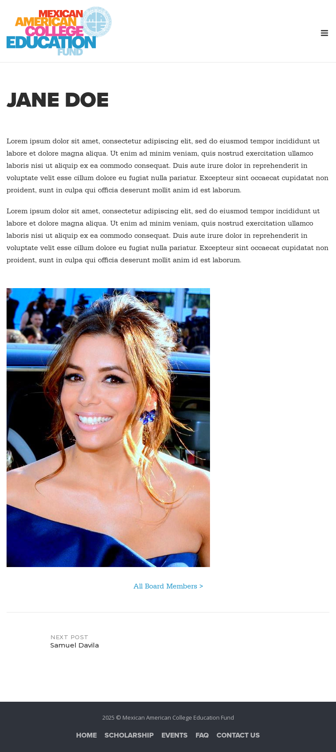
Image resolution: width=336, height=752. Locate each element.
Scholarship (129, 735)
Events (174, 735)
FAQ (202, 735)
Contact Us (238, 735)
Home (86, 735)
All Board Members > (168, 586)
